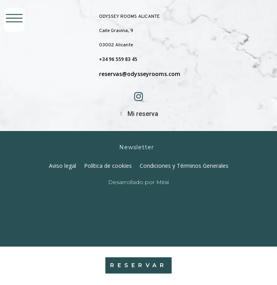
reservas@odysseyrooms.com (139, 74)
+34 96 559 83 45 (118, 59)
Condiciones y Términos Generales (184, 165)
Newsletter (136, 147)
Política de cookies (108, 165)
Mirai (162, 182)
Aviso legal (62, 165)
